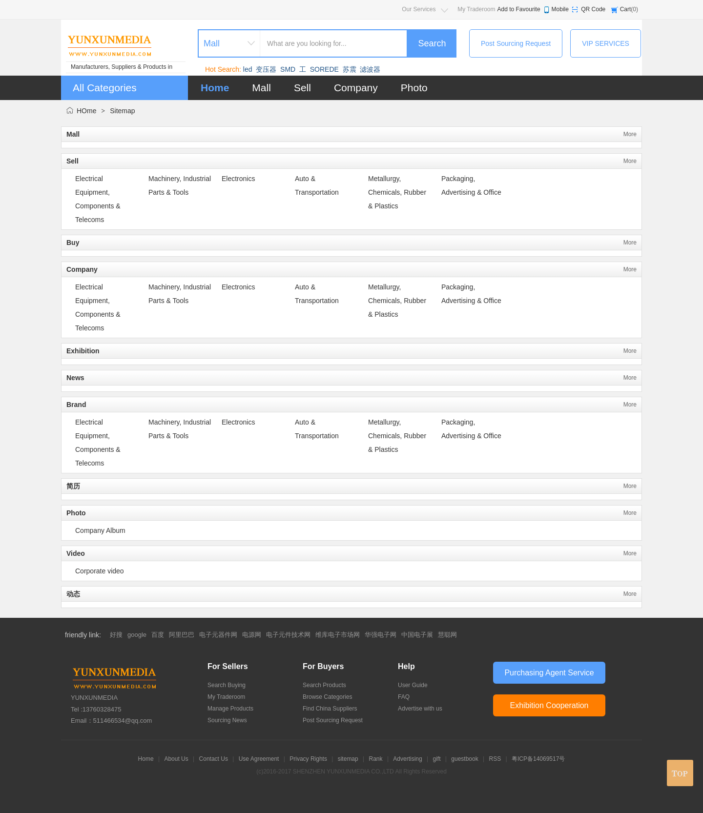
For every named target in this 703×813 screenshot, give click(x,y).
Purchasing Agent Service (549, 673)
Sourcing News (227, 720)
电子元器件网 (218, 634)
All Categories (105, 87)
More (630, 134)
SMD (287, 69)
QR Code (593, 9)
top (680, 773)
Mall (261, 87)
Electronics (238, 179)
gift (437, 758)
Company (356, 87)
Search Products (324, 685)
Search (432, 43)
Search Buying (226, 685)
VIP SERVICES (605, 43)
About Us (176, 758)
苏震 (349, 69)
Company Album (100, 530)
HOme (86, 111)
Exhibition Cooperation (549, 705)
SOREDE (324, 69)
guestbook (464, 758)
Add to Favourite (518, 9)
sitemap (348, 758)
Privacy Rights (308, 758)
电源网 (251, 634)
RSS (495, 758)
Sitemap (122, 111)
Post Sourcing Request (516, 43)
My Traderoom (476, 9)
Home (215, 87)
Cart (625, 9)
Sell (302, 87)
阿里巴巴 (181, 634)
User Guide (413, 685)
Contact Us (213, 758)
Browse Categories (327, 696)
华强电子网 (380, 634)
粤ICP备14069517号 (538, 758)
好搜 (116, 634)
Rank (376, 758)
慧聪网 (447, 634)
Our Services (418, 9)
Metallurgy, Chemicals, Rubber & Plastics (397, 192)
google (136, 634)
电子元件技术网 (288, 634)
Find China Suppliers (330, 708)
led (247, 69)
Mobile (560, 9)
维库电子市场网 (337, 634)
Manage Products (230, 708)
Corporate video (99, 571)
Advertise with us (420, 708)
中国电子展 (417, 634)
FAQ (404, 696)
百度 (157, 634)
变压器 (266, 69)
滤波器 (370, 69)
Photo (414, 87)
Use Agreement (259, 758)
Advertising (407, 758)
